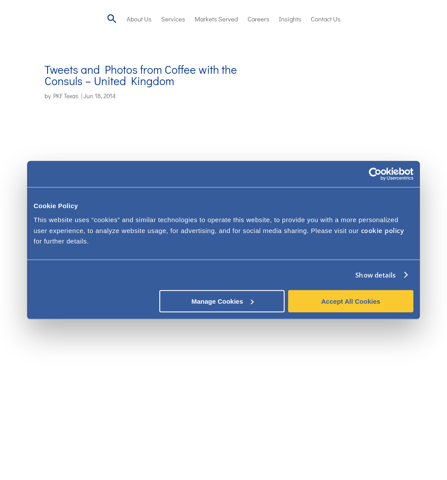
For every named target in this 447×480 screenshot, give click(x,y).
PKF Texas (66, 96)
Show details (375, 275)
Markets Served (216, 18)
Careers (258, 18)
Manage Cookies (222, 301)
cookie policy (382, 230)
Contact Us (325, 18)
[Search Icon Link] (112, 18)
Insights (290, 18)
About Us (139, 18)
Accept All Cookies (350, 301)
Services (173, 18)
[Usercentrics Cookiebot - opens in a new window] (375, 174)
